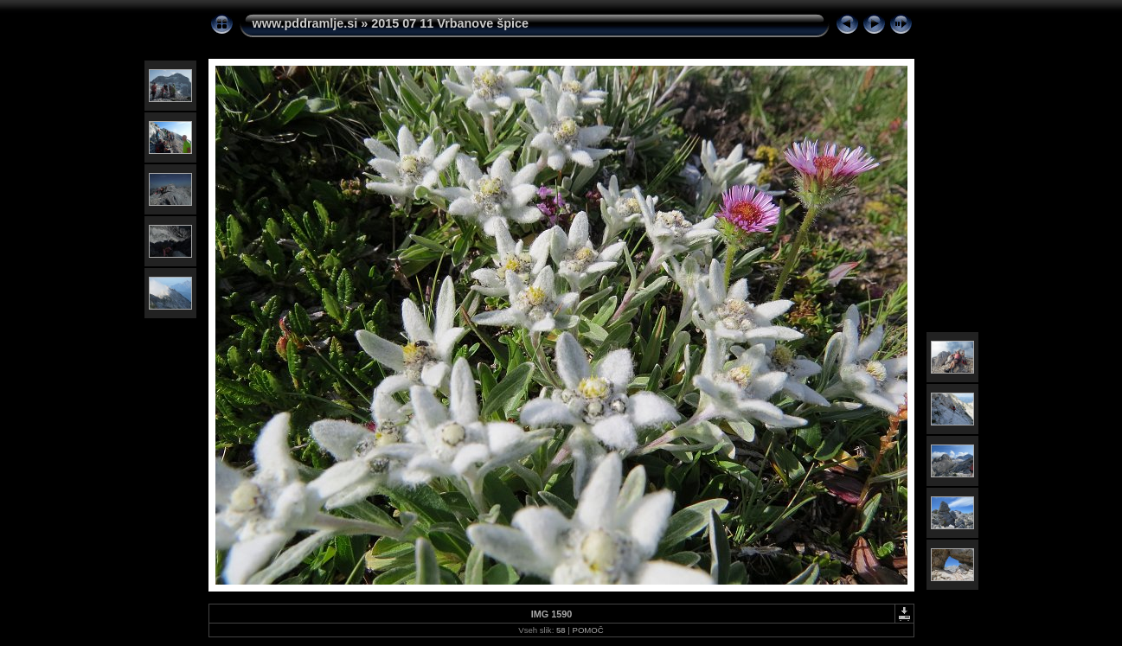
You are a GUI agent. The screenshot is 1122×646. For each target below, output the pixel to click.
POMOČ (587, 630)
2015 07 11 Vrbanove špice (450, 23)
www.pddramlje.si (305, 23)
